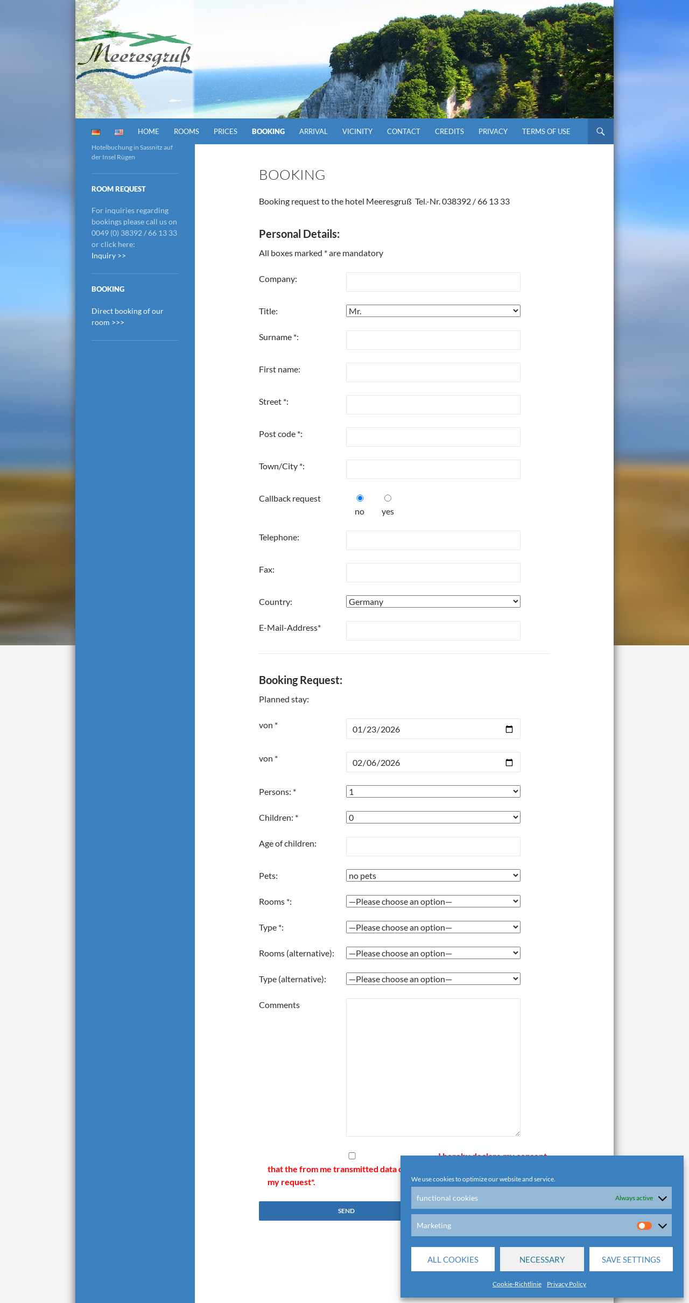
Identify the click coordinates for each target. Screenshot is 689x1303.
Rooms (186, 131)
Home (148, 131)
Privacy (493, 131)
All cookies (453, 1259)
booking (268, 131)
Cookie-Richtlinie (517, 1284)
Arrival (313, 131)
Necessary (542, 1259)
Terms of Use (546, 131)
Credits (449, 131)
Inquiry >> (109, 255)
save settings (631, 1259)
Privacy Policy (566, 1284)
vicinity (357, 131)
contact (403, 131)
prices (225, 131)
